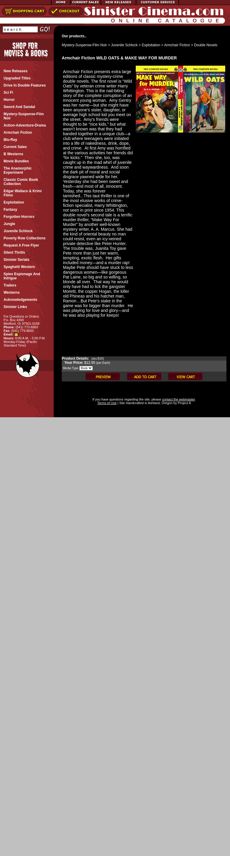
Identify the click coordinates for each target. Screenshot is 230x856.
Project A (184, 403)
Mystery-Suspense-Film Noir (84, 45)
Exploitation (151, 45)
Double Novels (205, 45)
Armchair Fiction (177, 45)
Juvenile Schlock (124, 45)
